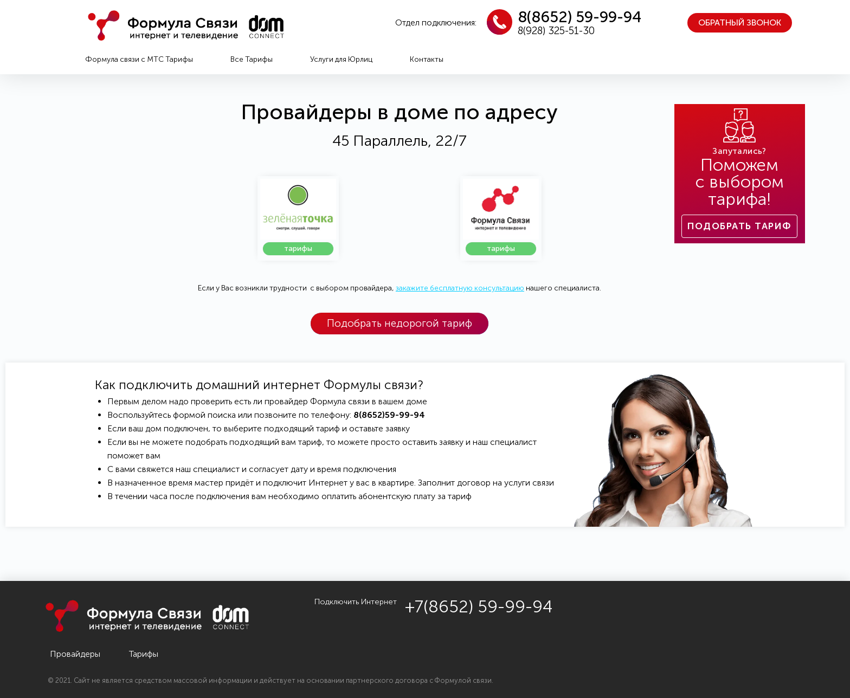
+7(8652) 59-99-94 (478, 607)
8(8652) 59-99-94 (579, 17)
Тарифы (143, 654)
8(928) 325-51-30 (556, 30)
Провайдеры (75, 654)
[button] (739, 23)
